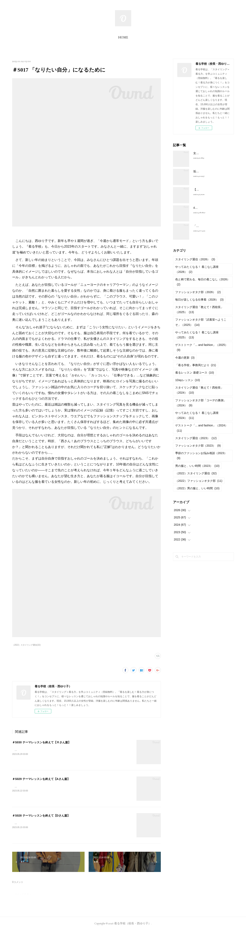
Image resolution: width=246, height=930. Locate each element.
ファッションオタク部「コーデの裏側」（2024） (200, 403)
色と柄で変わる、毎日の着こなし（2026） (202, 282)
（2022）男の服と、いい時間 (197, 488)
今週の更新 (184, 357)
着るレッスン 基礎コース (194, 372)
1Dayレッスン (187, 380)
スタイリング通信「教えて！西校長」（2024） (199, 390)
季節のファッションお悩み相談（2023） (201, 455)
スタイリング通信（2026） (195, 259)
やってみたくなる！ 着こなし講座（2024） (197, 415)
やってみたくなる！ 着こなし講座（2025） (197, 335)
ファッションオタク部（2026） (198, 292)
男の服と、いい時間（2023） (197, 465)
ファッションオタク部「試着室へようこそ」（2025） (200, 322)
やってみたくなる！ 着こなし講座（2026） (197, 269)
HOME (123, 37)
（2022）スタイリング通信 (196, 473)
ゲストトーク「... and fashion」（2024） (201, 428)
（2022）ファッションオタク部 (198, 480)
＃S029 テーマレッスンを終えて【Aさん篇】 (41, 779)
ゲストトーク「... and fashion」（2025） (201, 347)
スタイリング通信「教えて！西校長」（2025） (199, 309)
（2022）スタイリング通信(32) (26, 645)
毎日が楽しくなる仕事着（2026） (199, 299)
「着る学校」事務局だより (195, 365)
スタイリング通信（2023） (196, 438)
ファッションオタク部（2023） (198, 445)
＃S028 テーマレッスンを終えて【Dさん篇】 (41, 815)
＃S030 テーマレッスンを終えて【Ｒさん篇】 (41, 742)
